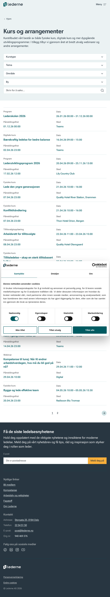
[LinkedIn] (11, 549)
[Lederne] (13, 4)
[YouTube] (23, 549)
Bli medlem (9, 484)
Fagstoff (7, 501)
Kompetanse (10, 490)
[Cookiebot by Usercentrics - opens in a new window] (94, 265)
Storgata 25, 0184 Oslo (27, 520)
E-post (6, 454)
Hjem (8, 19)
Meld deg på (97, 460)
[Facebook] (5, 549)
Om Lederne (10, 506)
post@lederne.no (24, 530)
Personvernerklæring (13, 577)
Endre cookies (10, 583)
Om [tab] (91, 273)
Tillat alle (89, 330)
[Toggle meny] (101, 4)
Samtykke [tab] (19, 273)
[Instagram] (17, 549)
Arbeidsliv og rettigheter (16, 495)
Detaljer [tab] (55, 273)
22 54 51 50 (21, 525)
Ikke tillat (20, 330)
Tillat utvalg (55, 330)
